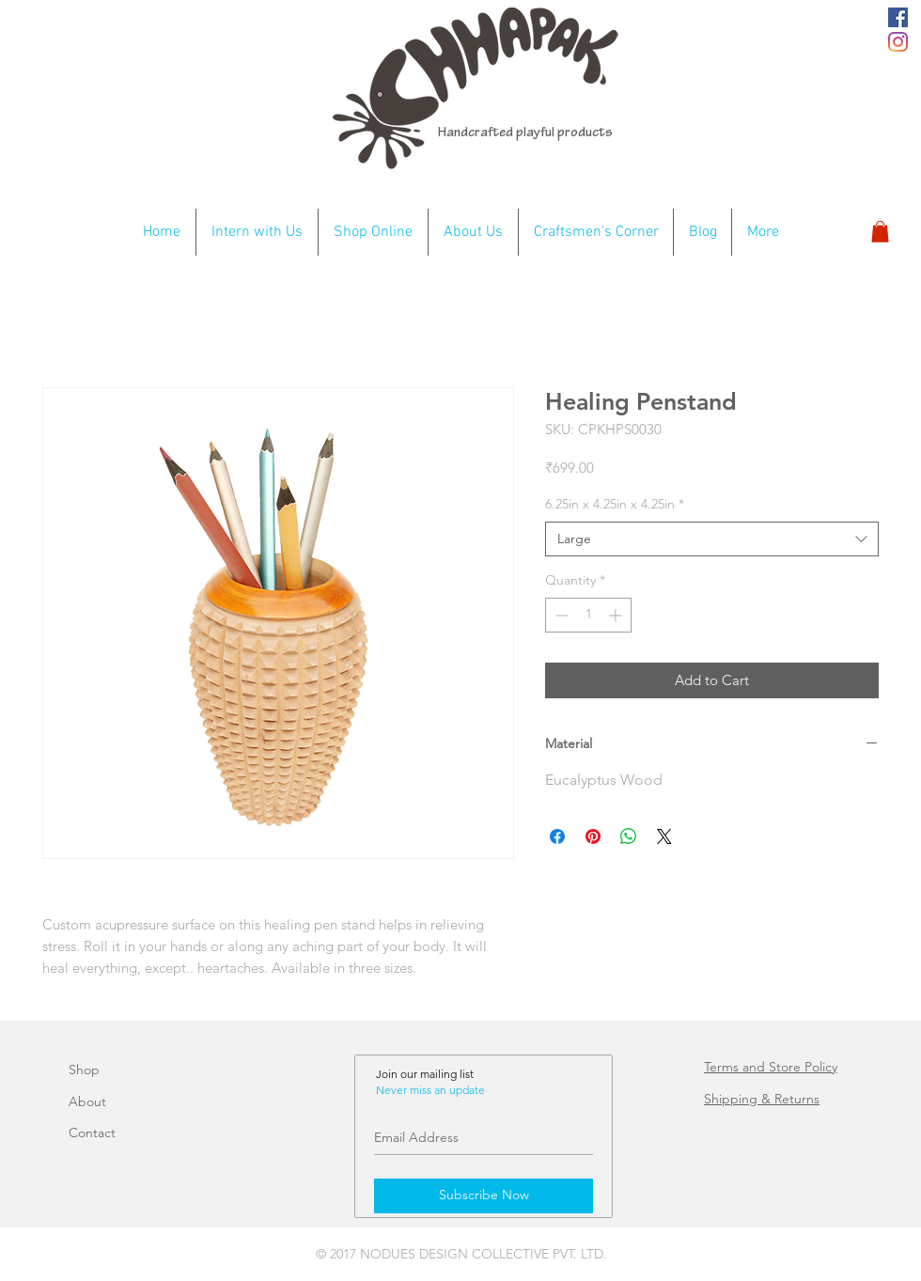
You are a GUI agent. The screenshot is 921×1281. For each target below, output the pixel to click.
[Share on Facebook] (557, 836)
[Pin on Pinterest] (593, 836)
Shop (84, 1069)
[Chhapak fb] (898, 17)
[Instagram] (898, 42)
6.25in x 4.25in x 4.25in (614, 503)
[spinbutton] (588, 615)
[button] (880, 231)
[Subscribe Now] (483, 1196)
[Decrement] (559, 615)
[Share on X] (664, 836)
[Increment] (617, 615)
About (87, 1101)
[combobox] (712, 539)
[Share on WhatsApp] (628, 836)
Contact (92, 1132)
